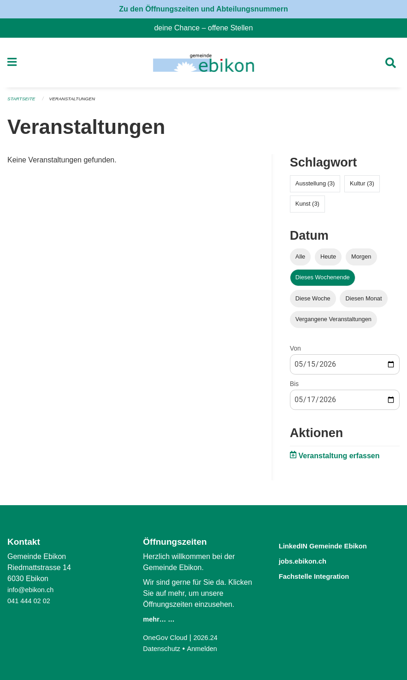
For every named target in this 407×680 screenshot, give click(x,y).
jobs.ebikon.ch (309, 560)
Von (295, 351)
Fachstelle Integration (324, 575)
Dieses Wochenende (322, 280)
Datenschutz (163, 648)
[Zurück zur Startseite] (203, 64)
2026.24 (211, 637)
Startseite (22, 102)
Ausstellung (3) (315, 186)
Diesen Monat (364, 301)
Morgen (361, 259)
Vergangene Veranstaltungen (333, 321)
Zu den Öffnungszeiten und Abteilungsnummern (203, 9)
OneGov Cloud (167, 637)
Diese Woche (312, 301)
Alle (300, 259)
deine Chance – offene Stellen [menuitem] (207, 28)
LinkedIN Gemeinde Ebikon (335, 545)
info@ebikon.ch (33, 590)
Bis (294, 386)
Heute (328, 259)
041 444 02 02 (30, 601)
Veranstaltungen (77, 102)
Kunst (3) (307, 206)
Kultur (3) (362, 186)
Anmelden (207, 648)
